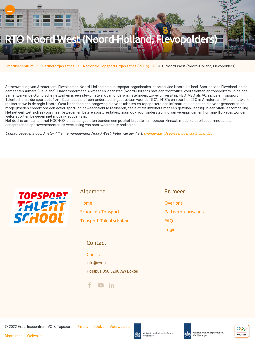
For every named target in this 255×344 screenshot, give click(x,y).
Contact (94, 254)
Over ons (173, 202)
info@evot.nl (97, 263)
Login (170, 229)
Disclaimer (13, 336)
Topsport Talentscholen (104, 220)
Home (86, 202)
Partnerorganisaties (184, 211)
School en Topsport (100, 211)
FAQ (168, 220)
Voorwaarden (120, 327)
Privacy (82, 327)
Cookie (99, 327)
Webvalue (35, 336)
